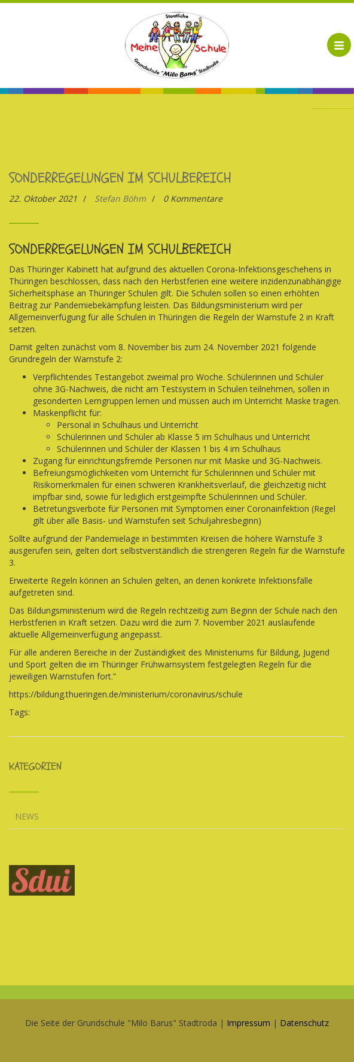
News (27, 816)
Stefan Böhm (120, 198)
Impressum (248, 1022)
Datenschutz (304, 1022)
